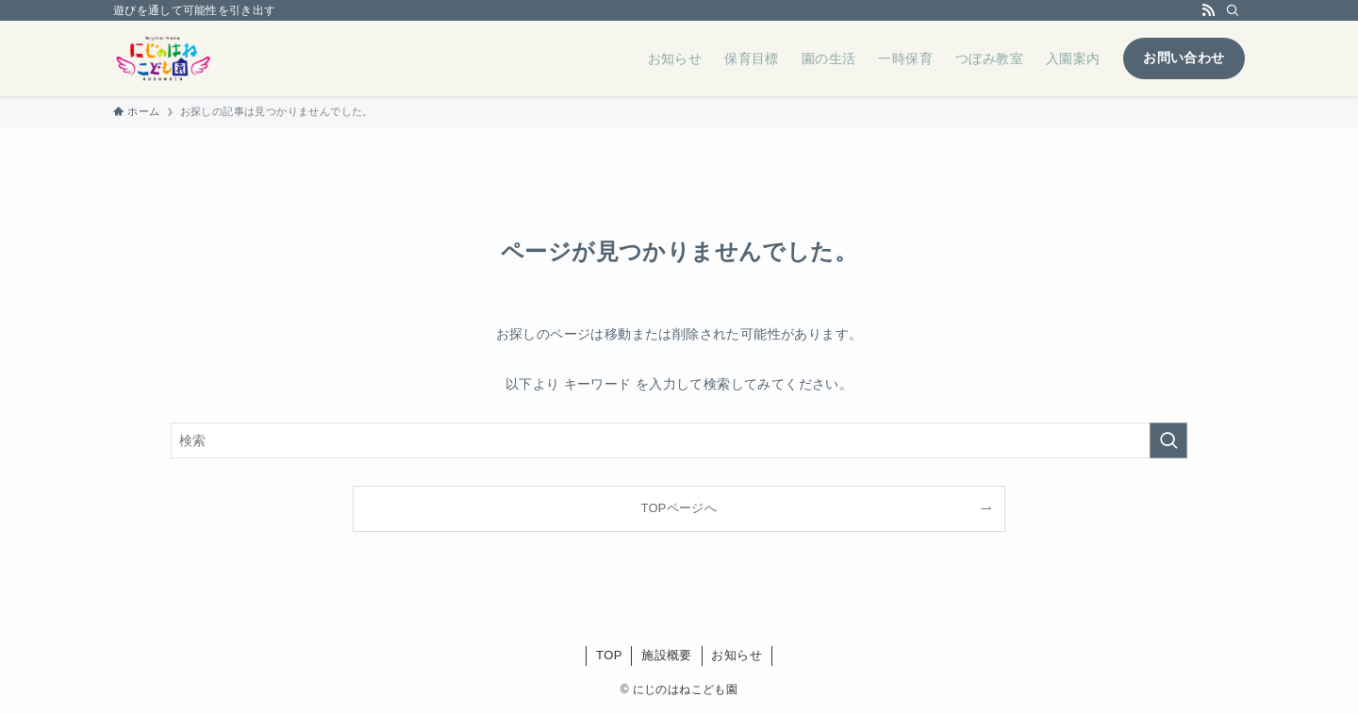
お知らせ (736, 655)
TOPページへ (679, 508)
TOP (609, 655)
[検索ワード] (679, 440)
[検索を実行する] (1168, 440)
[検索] (1232, 10)
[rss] (1208, 10)
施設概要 (666, 655)
